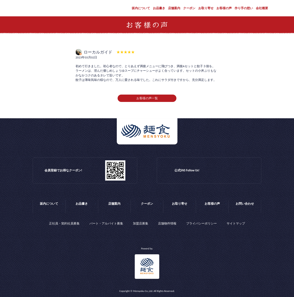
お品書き (159, 8)
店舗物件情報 (167, 223)
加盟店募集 (140, 223)
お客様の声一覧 (147, 98)
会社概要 (262, 8)
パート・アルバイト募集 (106, 223)
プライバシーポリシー (201, 223)
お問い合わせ (245, 203)
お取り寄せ (206, 8)
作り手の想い (244, 8)
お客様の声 (224, 8)
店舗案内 (174, 8)
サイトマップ (236, 223)
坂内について (141, 8)
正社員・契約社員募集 (64, 223)
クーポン (189, 8)
